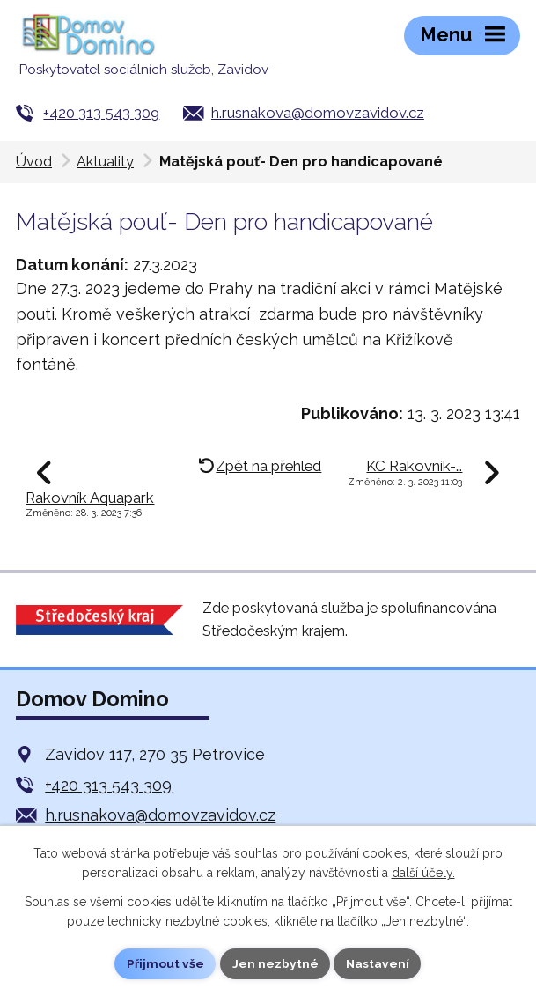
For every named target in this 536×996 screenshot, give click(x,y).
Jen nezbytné (274, 963)
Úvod (34, 161)
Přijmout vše (164, 963)
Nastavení (378, 963)
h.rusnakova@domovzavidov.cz (317, 113)
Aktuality (105, 161)
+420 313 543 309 (101, 113)
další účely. (423, 873)
